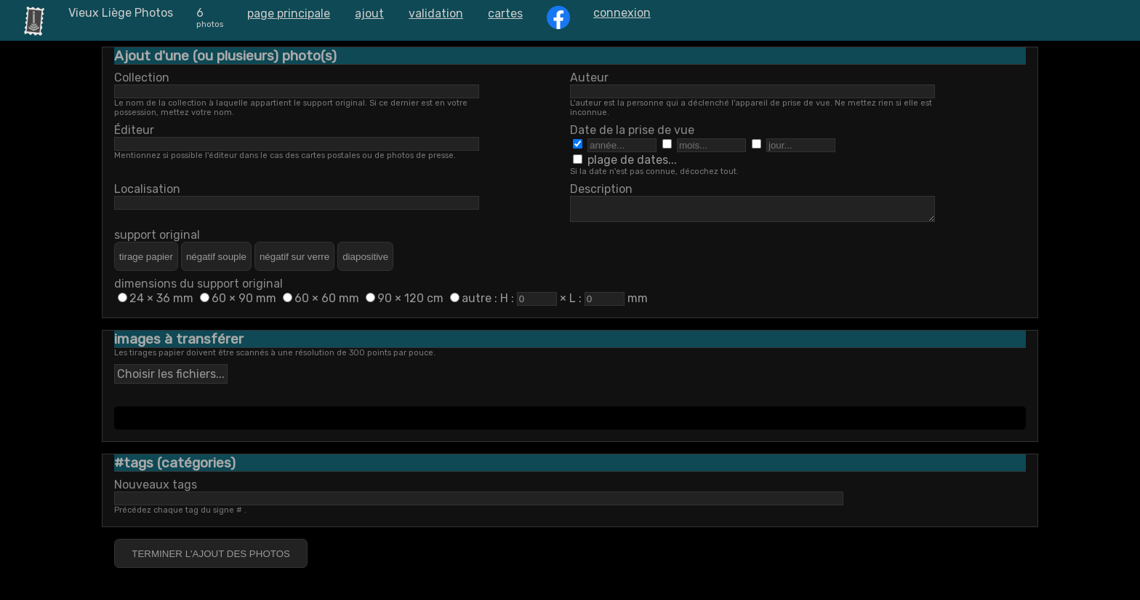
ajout (369, 13)
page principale (288, 13)
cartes (505, 13)
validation (436, 13)
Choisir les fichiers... (171, 378)
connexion (622, 13)
